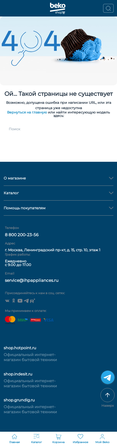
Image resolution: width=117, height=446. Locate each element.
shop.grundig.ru (19, 400)
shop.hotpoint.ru (20, 348)
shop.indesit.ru (18, 374)
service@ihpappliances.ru (31, 280)
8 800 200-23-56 (21, 234)
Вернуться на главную (27, 112)
